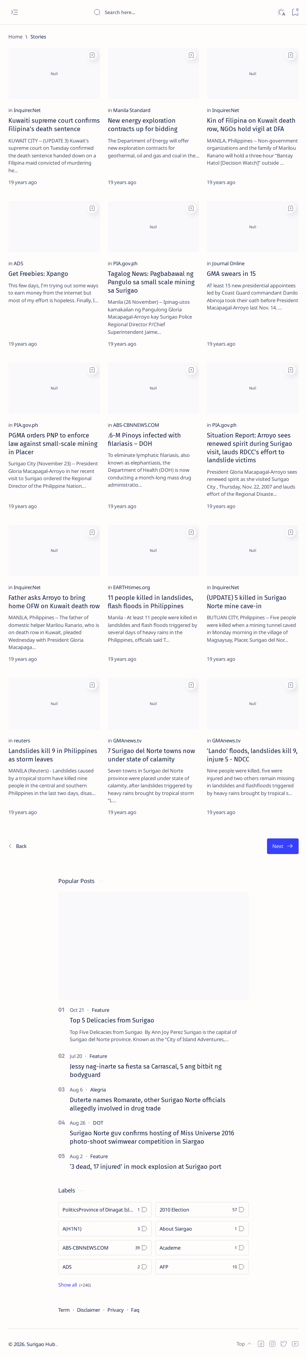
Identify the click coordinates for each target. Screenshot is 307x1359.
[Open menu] (14, 12)
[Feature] (100, 1010)
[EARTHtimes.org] (131, 587)
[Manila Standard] (131, 110)
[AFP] (202, 1266)
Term (64, 1309)
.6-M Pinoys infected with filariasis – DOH (144, 439)
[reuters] (22, 740)
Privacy (115, 1309)
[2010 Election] (202, 1209)
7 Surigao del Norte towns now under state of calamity (151, 755)
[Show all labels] (74, 1284)
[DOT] (98, 1123)
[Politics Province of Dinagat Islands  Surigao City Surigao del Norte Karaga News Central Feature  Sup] (105, 1209)
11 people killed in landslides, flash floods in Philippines (150, 602)
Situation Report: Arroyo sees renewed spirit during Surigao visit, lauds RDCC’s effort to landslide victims (249, 447)
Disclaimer (88, 1309)
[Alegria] (98, 1090)
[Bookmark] (295, 12)
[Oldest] (283, 846)
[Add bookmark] (92, 55)
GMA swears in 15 (231, 273)
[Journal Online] (228, 263)
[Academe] (202, 1247)
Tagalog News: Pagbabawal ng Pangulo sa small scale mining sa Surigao (151, 282)
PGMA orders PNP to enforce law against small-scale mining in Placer (53, 443)
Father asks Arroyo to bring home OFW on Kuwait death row (54, 602)
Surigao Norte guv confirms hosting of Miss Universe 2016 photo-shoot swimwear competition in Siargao (152, 1137)
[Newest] (17, 846)
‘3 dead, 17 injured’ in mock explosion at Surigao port (145, 1166)
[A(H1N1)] (105, 1228)
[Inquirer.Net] (27, 110)
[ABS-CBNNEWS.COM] (136, 425)
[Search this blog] (150, 12)
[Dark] (281, 12)
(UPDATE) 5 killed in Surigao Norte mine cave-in (246, 602)
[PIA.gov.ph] (125, 263)
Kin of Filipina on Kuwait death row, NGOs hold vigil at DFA (251, 125)
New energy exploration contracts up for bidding (142, 125)
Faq (135, 1309)
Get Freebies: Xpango (38, 273)
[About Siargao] (202, 1228)
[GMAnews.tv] (127, 740)
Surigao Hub (41, 1344)
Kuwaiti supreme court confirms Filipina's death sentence (54, 125)
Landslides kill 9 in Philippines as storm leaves (52, 755)
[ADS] (18, 263)
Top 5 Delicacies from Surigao (112, 1020)
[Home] (15, 36)
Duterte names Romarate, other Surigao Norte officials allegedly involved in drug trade (147, 1104)
